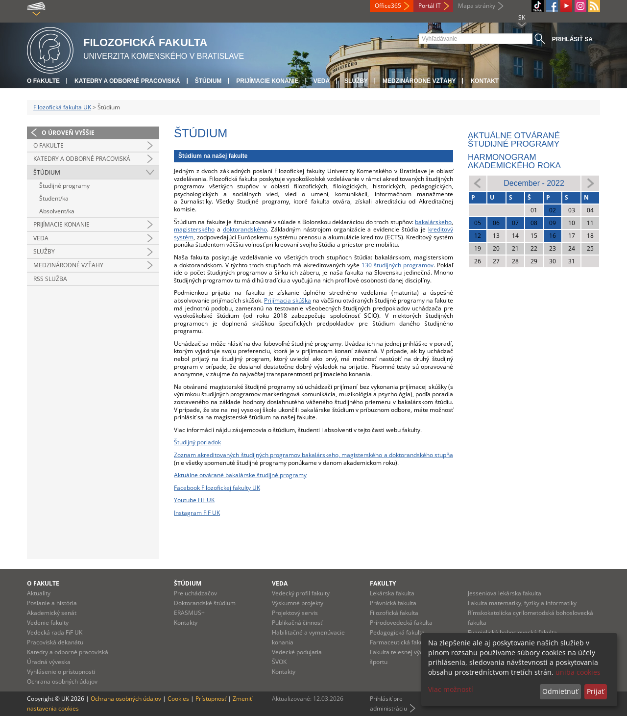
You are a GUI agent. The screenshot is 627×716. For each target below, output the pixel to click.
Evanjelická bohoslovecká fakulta (512, 632)
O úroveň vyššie (68, 132)
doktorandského (245, 229)
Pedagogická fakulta (397, 632)
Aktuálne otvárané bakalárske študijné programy (240, 475)
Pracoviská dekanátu (55, 642)
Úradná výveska (49, 662)
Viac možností (450, 689)
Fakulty (383, 583)
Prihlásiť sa (572, 39)
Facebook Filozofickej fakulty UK (217, 488)
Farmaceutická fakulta (400, 642)
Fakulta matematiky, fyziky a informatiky (522, 603)
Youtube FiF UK (194, 500)
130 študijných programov (398, 265)
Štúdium (208, 80)
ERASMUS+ (189, 613)
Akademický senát (51, 613)
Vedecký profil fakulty (301, 593)
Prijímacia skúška (287, 300)
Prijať (595, 691)
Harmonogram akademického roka (514, 161)
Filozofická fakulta (394, 613)
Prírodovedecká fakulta (401, 622)
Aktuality (38, 593)
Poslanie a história (52, 603)
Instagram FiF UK (197, 513)
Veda (322, 80)
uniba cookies (578, 672)
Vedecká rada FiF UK (54, 632)
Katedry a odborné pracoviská (127, 80)
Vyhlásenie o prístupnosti (61, 671)
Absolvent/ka (56, 211)
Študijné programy (64, 185)
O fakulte (43, 80)
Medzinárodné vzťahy (419, 80)
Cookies (178, 698)
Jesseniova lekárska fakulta (504, 593)
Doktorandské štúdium (205, 603)
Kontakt (484, 80)
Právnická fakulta (393, 603)
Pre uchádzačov (195, 593)
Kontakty (185, 622)
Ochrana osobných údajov (62, 681)
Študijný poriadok (197, 442)
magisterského (194, 229)
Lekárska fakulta (392, 593)
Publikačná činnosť (297, 622)
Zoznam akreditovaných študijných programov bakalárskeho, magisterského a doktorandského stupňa (313, 455)
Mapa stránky (476, 5)
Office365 (388, 5)
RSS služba (50, 279)
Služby (356, 80)
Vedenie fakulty (48, 622)
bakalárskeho (433, 222)
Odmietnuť (560, 691)
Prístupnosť (210, 698)
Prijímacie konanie (267, 80)
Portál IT (429, 5)
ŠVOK (279, 662)
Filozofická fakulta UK (62, 107)
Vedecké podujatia (297, 652)
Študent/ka (54, 198)
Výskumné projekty (297, 603)
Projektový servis (295, 613)
